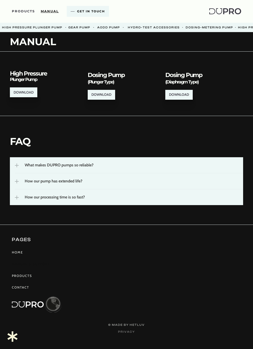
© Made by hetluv (126, 325)
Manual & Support (31, 264)
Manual (50, 11)
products (23, 11)
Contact (20, 287)
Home (17, 252)
